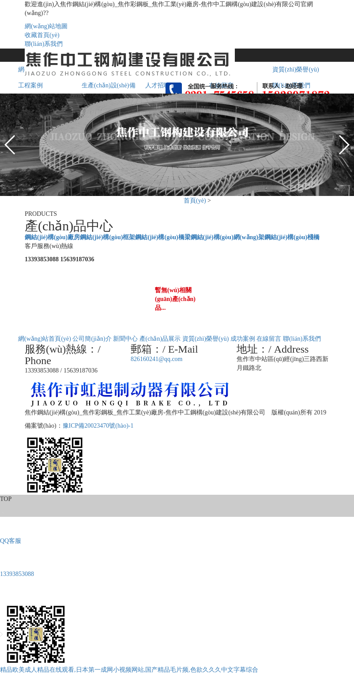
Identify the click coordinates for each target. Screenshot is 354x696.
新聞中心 (125, 338)
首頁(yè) (195, 200)
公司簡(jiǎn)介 (91, 338)
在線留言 (268, 338)
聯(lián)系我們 (44, 44)
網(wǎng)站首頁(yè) (44, 338)
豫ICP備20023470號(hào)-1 (98, 425)
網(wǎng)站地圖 (46, 26)
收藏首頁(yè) (42, 35)
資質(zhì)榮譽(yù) (205, 338)
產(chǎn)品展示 (160, 338)
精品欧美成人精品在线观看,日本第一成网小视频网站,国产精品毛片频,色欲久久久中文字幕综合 (129, 669)
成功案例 (242, 338)
